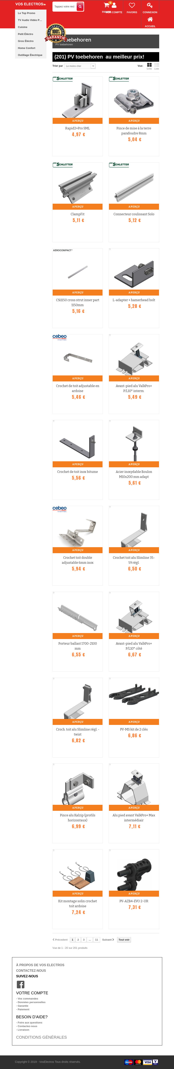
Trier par (57, 65)
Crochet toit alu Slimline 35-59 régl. (134, 560)
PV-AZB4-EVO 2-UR (134, 901)
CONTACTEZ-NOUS (31, 970)
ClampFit (77, 214)
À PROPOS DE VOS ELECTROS (40, 965)
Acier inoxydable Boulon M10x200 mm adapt (134, 474)
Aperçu (77, 120)
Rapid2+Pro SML (77, 128)
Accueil (150, 21)
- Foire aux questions (29, 1022)
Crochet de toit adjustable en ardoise (77, 388)
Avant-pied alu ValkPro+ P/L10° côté (134, 646)
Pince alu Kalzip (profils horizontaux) (77, 817)
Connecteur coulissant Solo (134, 214)
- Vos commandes (27, 998)
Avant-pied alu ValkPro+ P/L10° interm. (134, 388)
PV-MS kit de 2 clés (134, 729)
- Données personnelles (31, 1002)
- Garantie (22, 1005)
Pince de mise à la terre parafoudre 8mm (134, 130)
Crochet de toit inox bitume (77, 472)
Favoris (132, 7)
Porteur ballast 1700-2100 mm (77, 646)
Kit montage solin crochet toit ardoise (77, 903)
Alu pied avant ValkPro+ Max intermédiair (134, 817)
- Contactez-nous (26, 1026)
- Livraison (22, 1029)
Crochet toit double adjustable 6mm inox (78, 560)
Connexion (150, 7)
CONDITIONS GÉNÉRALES (41, 1037)
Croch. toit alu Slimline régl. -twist (77, 732)
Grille (149, 66)
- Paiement (22, 1009)
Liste (156, 66)
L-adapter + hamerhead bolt (134, 300)
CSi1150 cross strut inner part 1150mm (77, 302)
